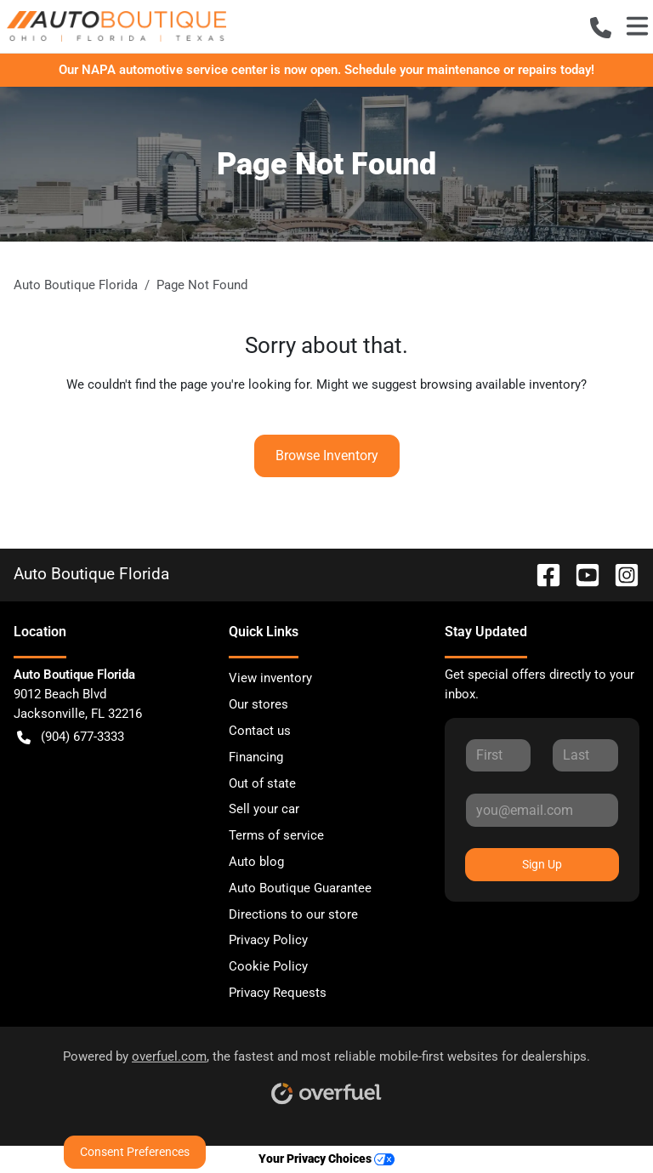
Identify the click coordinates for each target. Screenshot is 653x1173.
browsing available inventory (500, 384)
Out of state (262, 783)
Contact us (260, 730)
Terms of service (276, 835)
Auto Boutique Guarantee (300, 888)
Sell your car (264, 809)
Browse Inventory (326, 455)
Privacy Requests (277, 992)
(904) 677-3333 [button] (70, 737)
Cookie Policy (268, 966)
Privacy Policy (268, 940)
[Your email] (542, 810)
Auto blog (256, 861)
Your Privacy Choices (326, 1159)
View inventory (270, 678)
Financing (256, 757)
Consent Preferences (135, 1152)
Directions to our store (293, 914)
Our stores (258, 704)
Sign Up (542, 864)
